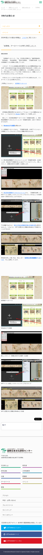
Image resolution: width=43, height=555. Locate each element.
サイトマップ (7, 510)
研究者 (24, 465)
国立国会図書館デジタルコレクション (14, 192)
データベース (5, 481)
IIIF (4, 425)
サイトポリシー (8, 515)
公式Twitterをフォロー (12, 528)
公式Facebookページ (11, 534)
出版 (2, 476)
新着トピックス (13, 7)
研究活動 (4, 471)
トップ (3, 7)
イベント (25, 481)
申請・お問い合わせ (9, 500)
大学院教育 (26, 471)
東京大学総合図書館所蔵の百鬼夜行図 (25, 225)
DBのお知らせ (26, 7)
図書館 (24, 476)
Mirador (18, 114)
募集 (2, 487)
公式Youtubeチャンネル (13, 541)
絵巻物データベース (21, 83)
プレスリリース (8, 505)
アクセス (5, 495)
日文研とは (4, 465)
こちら (24, 37)
